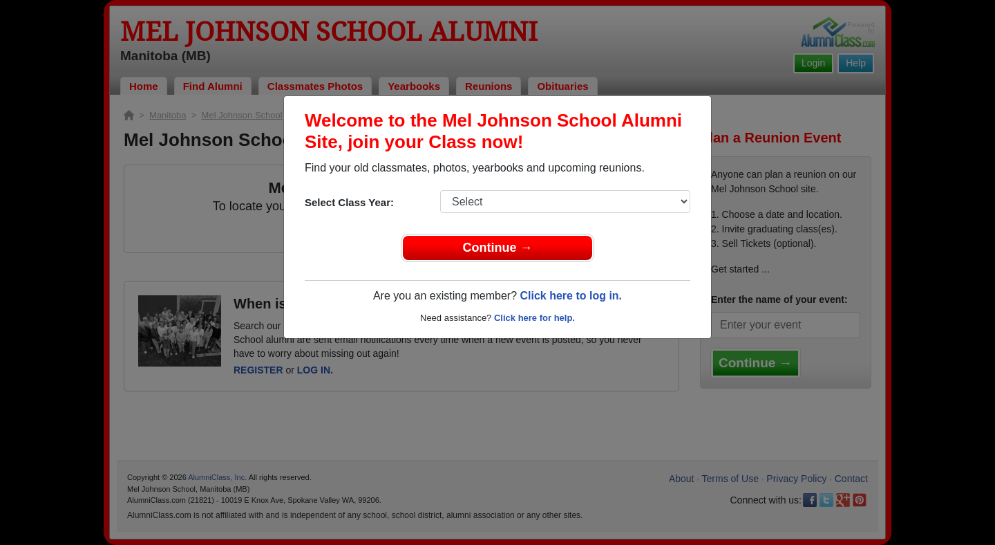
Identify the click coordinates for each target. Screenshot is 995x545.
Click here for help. (534, 318)
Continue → (498, 248)
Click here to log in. (571, 296)
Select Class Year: (349, 202)
